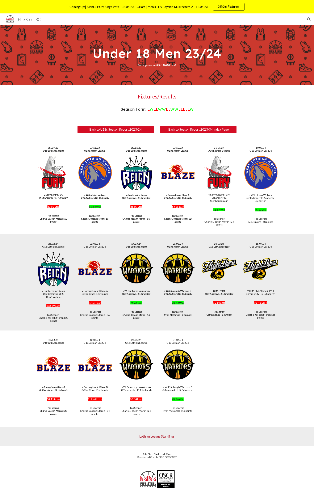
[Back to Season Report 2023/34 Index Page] (198, 129)
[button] (309, 19)
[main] (157, 55)
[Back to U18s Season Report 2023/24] (116, 129)
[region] (157, 6)
